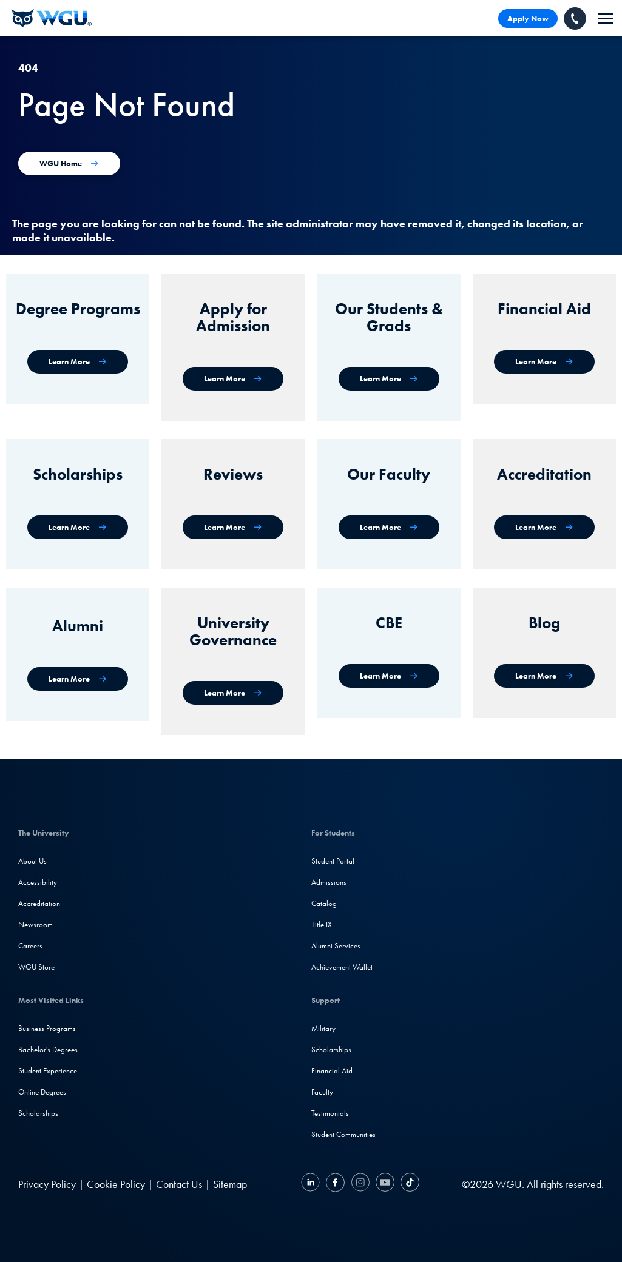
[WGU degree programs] (77, 362)
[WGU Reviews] (233, 527)
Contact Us (179, 1184)
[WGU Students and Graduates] (389, 379)
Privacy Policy (47, 1184)
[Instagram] (360, 1184)
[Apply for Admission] (233, 379)
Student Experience (47, 1071)
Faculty (322, 1092)
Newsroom (35, 924)
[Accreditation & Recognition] (544, 527)
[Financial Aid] (544, 362)
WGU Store (36, 967)
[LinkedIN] (312, 1184)
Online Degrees (42, 1092)
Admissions (328, 882)
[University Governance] (233, 693)
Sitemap (230, 1184)
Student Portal (332, 861)
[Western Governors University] (51, 18)
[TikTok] (408, 1184)
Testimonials (330, 1113)
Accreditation (39, 903)
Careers (30, 946)
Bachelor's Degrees (48, 1049)
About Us (32, 861)
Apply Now (528, 18)
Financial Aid (332, 1071)
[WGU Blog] (544, 676)
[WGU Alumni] (77, 679)
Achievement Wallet (342, 967)
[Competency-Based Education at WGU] (389, 676)
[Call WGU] (575, 18)
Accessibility (37, 882)
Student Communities (343, 1134)
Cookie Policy (116, 1184)
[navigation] (605, 18)
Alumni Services (335, 946)
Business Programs (47, 1028)
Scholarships (38, 1113)
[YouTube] (385, 1184)
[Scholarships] (77, 527)
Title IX (321, 924)
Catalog (324, 903)
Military (323, 1028)
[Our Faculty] (389, 527)
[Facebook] (335, 1184)
